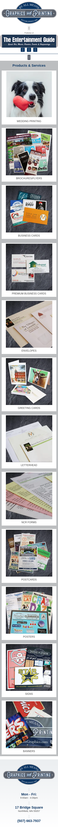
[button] (29, 28)
